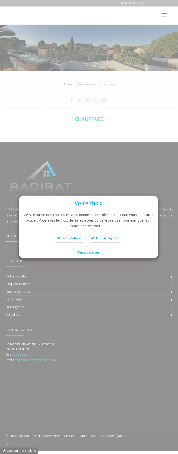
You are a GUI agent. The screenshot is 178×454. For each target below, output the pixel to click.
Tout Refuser (69, 238)
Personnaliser (89, 252)
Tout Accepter (104, 238)
